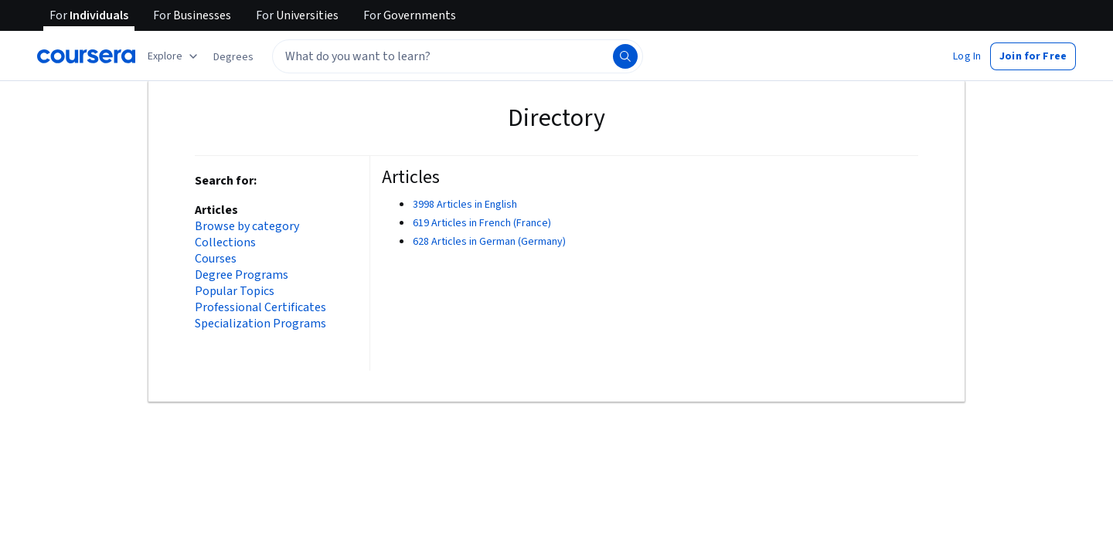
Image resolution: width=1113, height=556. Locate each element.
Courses (216, 259)
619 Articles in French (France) (482, 223)
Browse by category (247, 227)
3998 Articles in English (465, 204)
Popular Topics (234, 291)
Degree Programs (241, 275)
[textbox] (457, 56)
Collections (225, 243)
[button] (233, 57)
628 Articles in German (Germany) (489, 241)
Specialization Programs (260, 324)
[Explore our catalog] (174, 56)
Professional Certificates (260, 308)
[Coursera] (86, 56)
